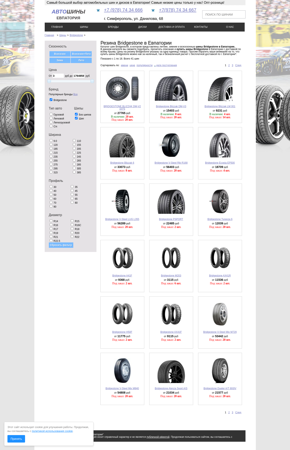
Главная (49, 35)
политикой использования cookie (52, 431)
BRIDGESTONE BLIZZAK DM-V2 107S (122, 107)
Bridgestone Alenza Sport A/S (171, 388)
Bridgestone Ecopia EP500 (220, 162)
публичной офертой (158, 436)
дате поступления (166, 65)
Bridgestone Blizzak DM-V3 (171, 106)
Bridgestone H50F (122, 332)
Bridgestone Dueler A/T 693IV (219, 388)
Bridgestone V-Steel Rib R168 (171, 162)
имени (124, 65)
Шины (62, 35)
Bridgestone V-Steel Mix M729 (220, 332)
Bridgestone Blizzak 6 (122, 162)
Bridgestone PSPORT (171, 219)
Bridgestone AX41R (220, 275)
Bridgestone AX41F (171, 332)
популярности (145, 65)
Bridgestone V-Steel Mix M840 (122, 388)
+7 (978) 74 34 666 (123, 9)
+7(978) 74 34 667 (177, 9)
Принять (16, 438)
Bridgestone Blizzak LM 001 (220, 106)
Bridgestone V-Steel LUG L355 (122, 219)
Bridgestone (76, 35)
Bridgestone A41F (122, 275)
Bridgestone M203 (171, 275)
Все (75, 94)
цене (132, 65)
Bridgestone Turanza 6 (219, 219)
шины (68, 14)
